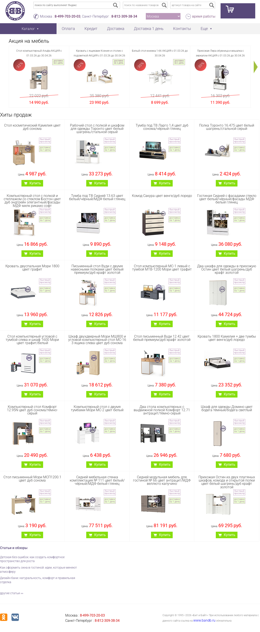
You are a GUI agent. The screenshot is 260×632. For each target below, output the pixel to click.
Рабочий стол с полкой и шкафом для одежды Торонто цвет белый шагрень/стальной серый (97, 128)
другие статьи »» (11, 593)
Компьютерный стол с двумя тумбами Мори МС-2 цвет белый (97, 408)
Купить (35, 183)
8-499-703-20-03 (67, 16)
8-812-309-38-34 (124, 16)
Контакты (182, 28)
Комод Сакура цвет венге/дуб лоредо (162, 196)
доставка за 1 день (58, 61)
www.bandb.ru (204, 620)
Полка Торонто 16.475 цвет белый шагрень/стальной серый (226, 127)
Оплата (68, 28)
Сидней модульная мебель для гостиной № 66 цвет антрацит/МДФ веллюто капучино (162, 480)
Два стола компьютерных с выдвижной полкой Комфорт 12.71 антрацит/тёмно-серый (162, 410)
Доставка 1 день (149, 28)
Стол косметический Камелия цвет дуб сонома (32, 127)
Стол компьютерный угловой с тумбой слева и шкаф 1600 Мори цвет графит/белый (32, 339)
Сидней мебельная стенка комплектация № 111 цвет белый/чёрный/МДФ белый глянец (97, 480)
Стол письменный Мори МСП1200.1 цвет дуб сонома (32, 478)
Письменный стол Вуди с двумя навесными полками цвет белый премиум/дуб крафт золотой (97, 269)
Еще (204, 28)
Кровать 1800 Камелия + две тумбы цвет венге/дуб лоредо (227, 338)
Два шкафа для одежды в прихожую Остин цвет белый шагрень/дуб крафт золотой (226, 269)
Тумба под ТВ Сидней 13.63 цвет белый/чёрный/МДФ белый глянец (97, 197)
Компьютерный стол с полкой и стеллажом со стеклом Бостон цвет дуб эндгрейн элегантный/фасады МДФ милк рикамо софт (32, 201)
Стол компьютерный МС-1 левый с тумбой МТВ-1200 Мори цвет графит (162, 267)
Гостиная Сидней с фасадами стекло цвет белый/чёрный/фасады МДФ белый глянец (226, 199)
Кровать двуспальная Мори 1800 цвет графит (32, 267)
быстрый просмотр (45, 140)
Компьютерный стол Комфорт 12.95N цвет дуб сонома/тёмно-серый (32, 410)
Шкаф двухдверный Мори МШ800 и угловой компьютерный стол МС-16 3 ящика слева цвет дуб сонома (97, 339)
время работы (203, 16)
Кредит (91, 28)
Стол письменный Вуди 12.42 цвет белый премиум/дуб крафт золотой (161, 338)
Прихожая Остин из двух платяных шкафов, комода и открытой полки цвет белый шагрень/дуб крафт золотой (226, 482)
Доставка (115, 28)
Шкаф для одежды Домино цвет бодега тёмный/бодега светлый (227, 408)
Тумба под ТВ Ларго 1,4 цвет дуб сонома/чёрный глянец (162, 127)
